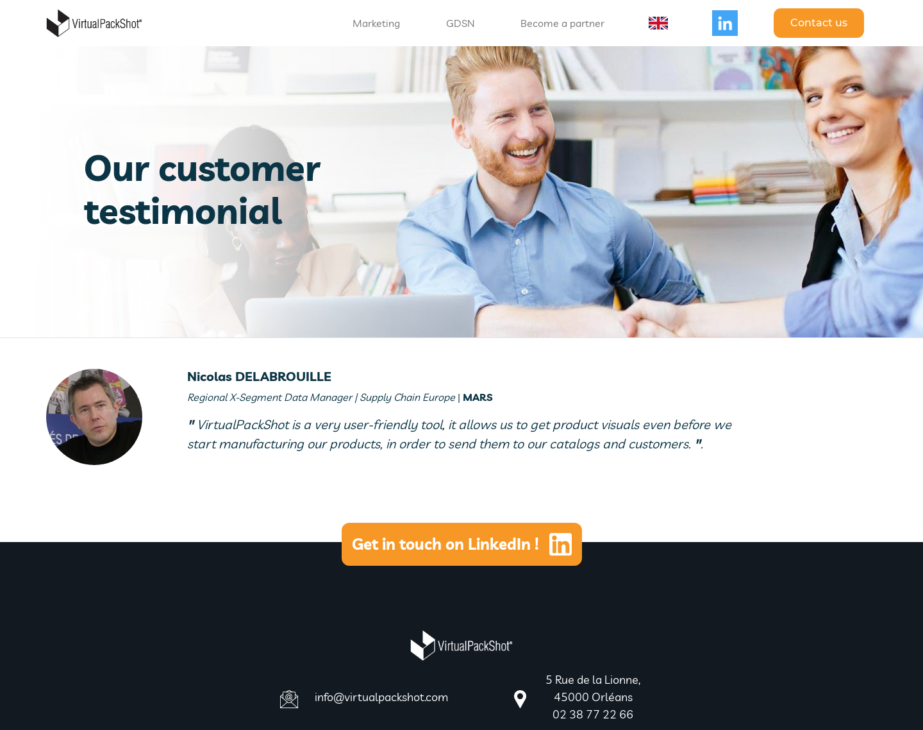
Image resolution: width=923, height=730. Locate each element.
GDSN (460, 23)
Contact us (818, 23)
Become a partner (562, 23)
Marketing (376, 23)
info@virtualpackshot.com (381, 697)
